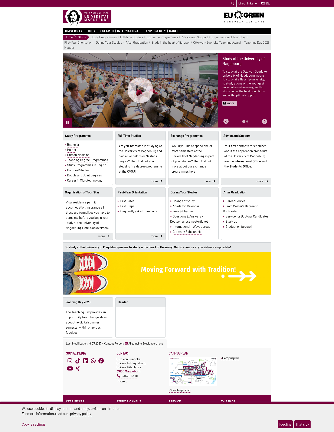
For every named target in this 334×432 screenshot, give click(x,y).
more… (122, 381)
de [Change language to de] (265, 3)
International (128, 31)
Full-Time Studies (131, 37)
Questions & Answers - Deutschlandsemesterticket (189, 219)
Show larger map (180, 390)
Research (106, 31)
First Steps (127, 206)
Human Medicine (78, 154)
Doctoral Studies (78, 170)
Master (71, 149)
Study (90, 31)
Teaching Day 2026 (256, 42)
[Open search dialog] (232, 3)
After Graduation (137, 42)
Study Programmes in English (86, 165)
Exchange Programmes (162, 37)
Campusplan (230, 358)
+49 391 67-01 (127, 376)
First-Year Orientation (78, 42)
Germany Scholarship (187, 231)
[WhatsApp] (93, 361)
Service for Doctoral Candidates (247, 216)
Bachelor (73, 144)
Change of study (184, 201)
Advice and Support (194, 37)
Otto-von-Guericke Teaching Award (217, 42)
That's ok (302, 424)
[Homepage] (87, 18)
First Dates (127, 201)
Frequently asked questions (138, 211)
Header (69, 47)
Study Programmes (104, 37)
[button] (226, 121)
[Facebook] (101, 361)
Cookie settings (34, 424)
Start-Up (231, 221)
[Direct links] (248, 3)
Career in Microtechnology (84, 180)
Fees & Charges (183, 211)
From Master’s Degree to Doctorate (240, 209)
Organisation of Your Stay (229, 37)
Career (174, 31)
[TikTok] (78, 361)
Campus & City (155, 31)
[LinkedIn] (85, 361)
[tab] (243, 121)
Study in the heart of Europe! (170, 42)
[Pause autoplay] (67, 122)
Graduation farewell (239, 226)
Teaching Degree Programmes (87, 160)
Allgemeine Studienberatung (144, 343)
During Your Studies (109, 42)
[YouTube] (70, 368)
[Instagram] (70, 361)
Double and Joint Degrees (84, 175)
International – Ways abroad (191, 226)
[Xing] (78, 368)
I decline (285, 424)
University (73, 31)
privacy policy (80, 414)
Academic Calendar (186, 206)
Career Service (236, 201)
